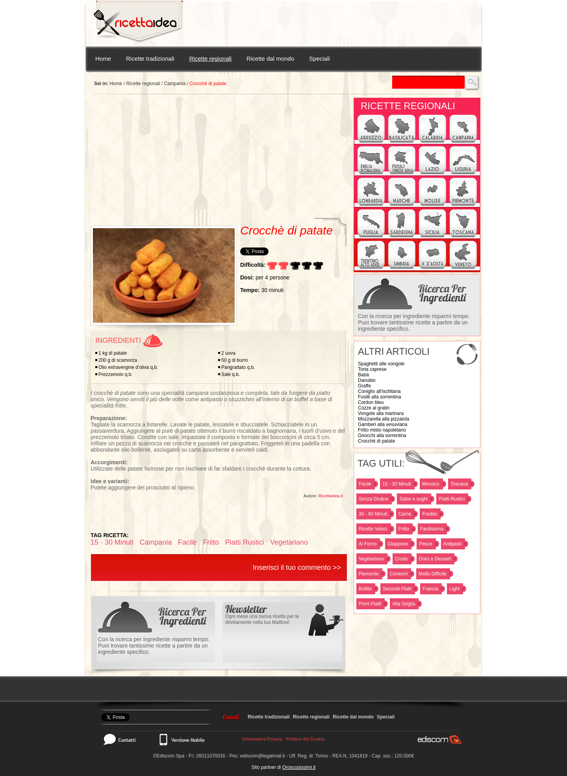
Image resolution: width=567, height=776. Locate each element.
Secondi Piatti (397, 589)
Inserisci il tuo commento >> (297, 567)
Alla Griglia (403, 604)
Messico (430, 484)
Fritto (403, 529)
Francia (430, 589)
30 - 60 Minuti (373, 514)
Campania (174, 83)
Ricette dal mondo (270, 58)
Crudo (401, 559)
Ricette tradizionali (150, 58)
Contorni (399, 574)
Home (103, 58)
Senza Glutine (373, 499)
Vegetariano (371, 559)
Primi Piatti (370, 604)
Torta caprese (372, 369)
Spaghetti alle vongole (381, 364)
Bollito (365, 589)
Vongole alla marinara (381, 413)
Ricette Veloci (373, 529)
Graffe (364, 386)
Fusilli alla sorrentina (379, 397)
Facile (365, 484)
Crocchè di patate (376, 441)
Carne (404, 514)
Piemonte (369, 574)
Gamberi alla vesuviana (382, 424)
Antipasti (452, 544)
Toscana (459, 484)
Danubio (367, 380)
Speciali (319, 58)
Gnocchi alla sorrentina (382, 435)
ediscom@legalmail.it (262, 756)
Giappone (397, 544)
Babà (363, 375)
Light (454, 589)
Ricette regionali (210, 58)
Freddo (429, 514)
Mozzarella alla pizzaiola (383, 419)
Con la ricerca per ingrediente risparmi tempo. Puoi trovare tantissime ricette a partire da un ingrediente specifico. (414, 322)
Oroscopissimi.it (299, 767)
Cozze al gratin (373, 408)
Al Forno (367, 544)
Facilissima (431, 529)
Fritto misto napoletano (382, 430)
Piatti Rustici (452, 499)
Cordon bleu (371, 402)
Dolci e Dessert (435, 559)
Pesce (425, 544)
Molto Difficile (433, 574)
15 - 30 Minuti (396, 484)
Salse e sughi (413, 499)
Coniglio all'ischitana (379, 391)
